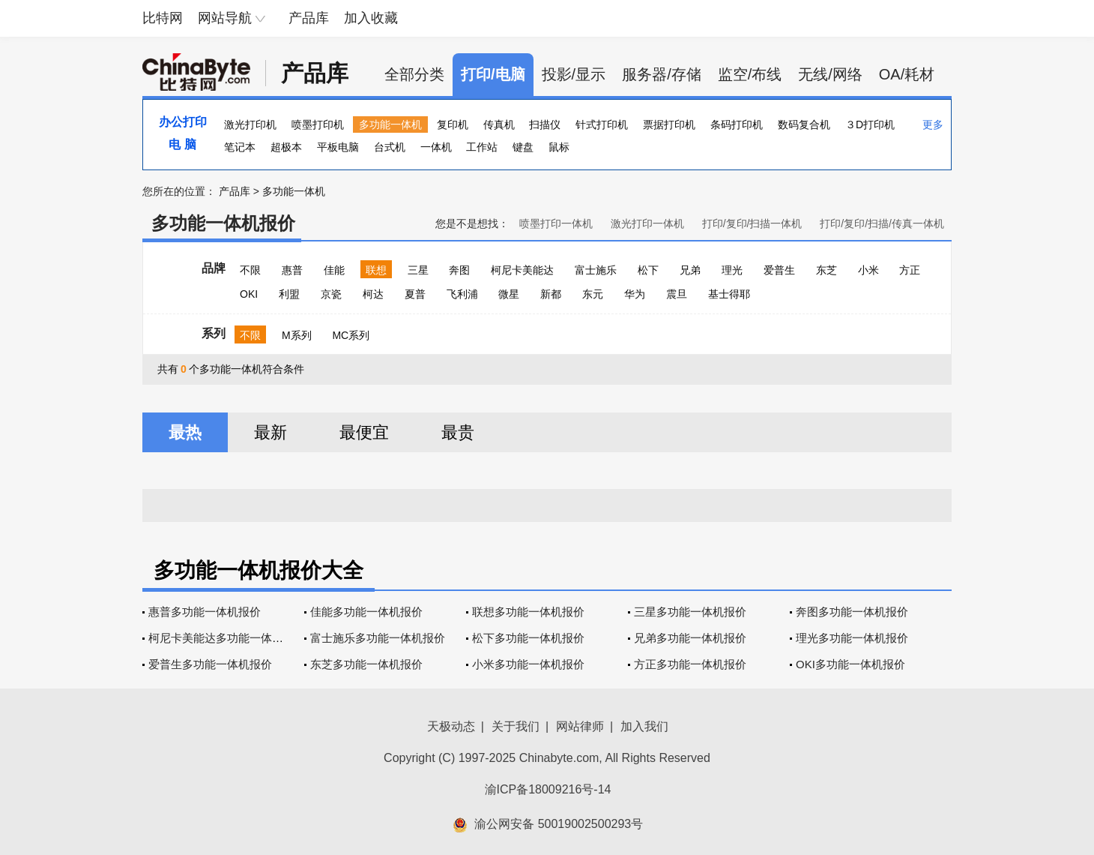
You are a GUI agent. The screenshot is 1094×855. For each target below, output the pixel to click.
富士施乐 (596, 270)
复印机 (452, 124)
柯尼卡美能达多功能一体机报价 (227, 638)
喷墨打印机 (317, 124)
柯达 (373, 294)
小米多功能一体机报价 (528, 664)
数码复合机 (804, 124)
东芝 (826, 270)
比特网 (162, 18)
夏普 (415, 294)
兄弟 (690, 270)
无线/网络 (830, 74)
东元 (592, 294)
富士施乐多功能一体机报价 (377, 638)
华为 (634, 294)
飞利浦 (462, 294)
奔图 (459, 270)
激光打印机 (250, 124)
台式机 (389, 147)
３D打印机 (870, 124)
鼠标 (558, 147)
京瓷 (331, 294)
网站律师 (580, 726)
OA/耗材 (906, 74)
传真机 (499, 124)
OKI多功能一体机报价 (850, 664)
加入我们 (644, 726)
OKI (249, 294)
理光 (732, 270)
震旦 (676, 294)
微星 (508, 294)
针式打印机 (601, 124)
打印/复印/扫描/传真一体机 (882, 224)
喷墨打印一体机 (556, 224)
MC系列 (350, 335)
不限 (250, 270)
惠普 (292, 270)
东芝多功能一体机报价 (366, 664)
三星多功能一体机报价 (690, 611)
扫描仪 (544, 124)
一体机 (436, 147)
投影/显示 (574, 74)
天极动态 (451, 726)
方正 (909, 270)
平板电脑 (338, 147)
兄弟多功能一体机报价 (690, 638)
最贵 (457, 432)
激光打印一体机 (647, 224)
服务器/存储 (661, 74)
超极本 (286, 147)
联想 (376, 270)
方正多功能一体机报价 (690, 664)
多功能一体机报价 (223, 223)
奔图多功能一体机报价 (852, 611)
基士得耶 (729, 294)
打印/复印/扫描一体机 (752, 224)
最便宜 (364, 432)
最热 (185, 432)
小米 (868, 270)
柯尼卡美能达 (522, 270)
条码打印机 (736, 124)
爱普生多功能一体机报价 (210, 664)
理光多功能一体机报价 (852, 638)
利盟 (289, 294)
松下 (648, 270)
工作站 (482, 147)
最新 (270, 432)
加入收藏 (371, 18)
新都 (550, 294)
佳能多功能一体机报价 (366, 611)
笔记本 (240, 147)
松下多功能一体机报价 (528, 638)
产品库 (308, 18)
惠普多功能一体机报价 (204, 611)
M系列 (297, 335)
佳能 (334, 270)
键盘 (523, 147)
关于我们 (516, 726)
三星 (418, 270)
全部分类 (414, 74)
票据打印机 (669, 124)
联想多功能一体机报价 (528, 611)
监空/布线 (750, 74)
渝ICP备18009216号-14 (548, 789)
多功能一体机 (390, 124)
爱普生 (779, 270)
